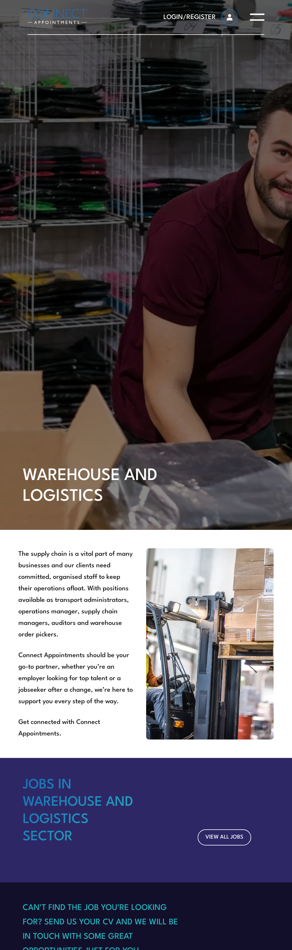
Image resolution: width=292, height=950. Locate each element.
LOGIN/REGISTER (189, 17)
